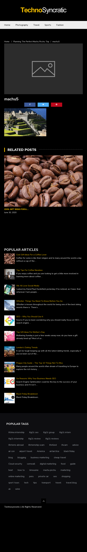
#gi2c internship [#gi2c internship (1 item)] (16, 438)
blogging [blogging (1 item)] (22, 457)
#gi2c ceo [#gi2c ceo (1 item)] (33, 432)
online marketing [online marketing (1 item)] (16, 476)
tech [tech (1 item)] (26, 482)
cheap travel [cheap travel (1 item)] (60, 457)
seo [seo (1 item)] (55, 476)
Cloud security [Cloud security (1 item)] (15, 463)
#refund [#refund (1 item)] (53, 445)
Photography (21, 25)
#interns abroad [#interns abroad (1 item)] (16, 445)
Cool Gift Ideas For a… (16, 209)
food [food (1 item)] (63, 463)
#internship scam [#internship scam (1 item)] (36, 445)
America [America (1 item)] (41, 451)
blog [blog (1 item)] (10, 457)
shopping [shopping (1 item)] (66, 476)
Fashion (60, 25)
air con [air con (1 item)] (11, 451)
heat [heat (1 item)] (10, 470)
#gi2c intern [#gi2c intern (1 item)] (65, 432)
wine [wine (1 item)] (17, 489)
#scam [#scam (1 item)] (64, 445)
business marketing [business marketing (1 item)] (40, 457)
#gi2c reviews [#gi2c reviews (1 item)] (52, 438)
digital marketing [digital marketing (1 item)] (48, 463)
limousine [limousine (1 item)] (33, 470)
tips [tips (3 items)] (35, 482)
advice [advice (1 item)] (75, 445)
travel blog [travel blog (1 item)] (71, 482)
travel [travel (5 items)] (58, 482)
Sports (48, 25)
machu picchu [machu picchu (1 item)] (49, 470)
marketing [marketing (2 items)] (65, 470)
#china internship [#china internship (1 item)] (16, 432)
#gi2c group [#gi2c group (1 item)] (49, 432)
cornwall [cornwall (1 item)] (31, 463)
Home (7, 25)
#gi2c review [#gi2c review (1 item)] (34, 438)
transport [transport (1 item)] (46, 482)
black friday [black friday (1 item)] (69, 451)
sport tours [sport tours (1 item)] (13, 482)
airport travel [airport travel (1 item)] (25, 451)
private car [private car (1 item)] (43, 476)
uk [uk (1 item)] (9, 489)
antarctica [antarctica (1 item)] (54, 451)
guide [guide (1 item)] (72, 463)
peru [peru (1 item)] (31, 476)
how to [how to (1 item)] (21, 470)
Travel (36, 25)
